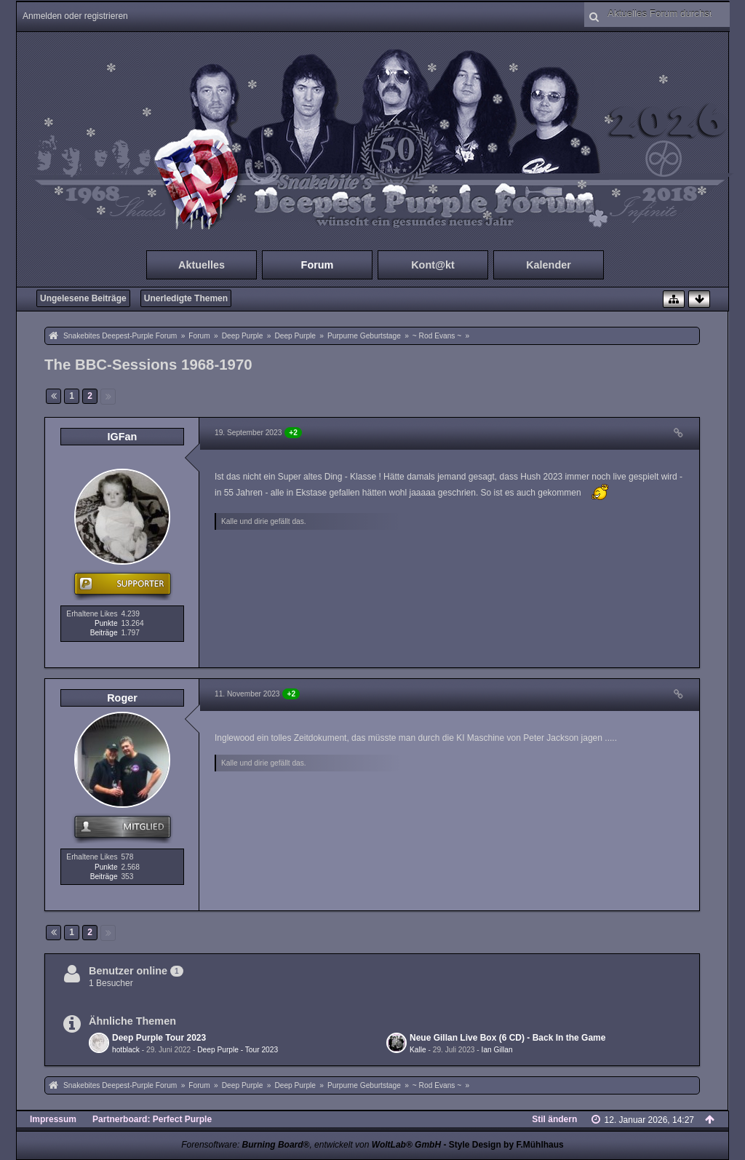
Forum (317, 265)
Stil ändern (554, 1119)
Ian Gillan (497, 1050)
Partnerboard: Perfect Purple (152, 1119)
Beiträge (104, 633)
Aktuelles (201, 265)
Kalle (418, 1050)
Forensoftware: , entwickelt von (311, 1145)
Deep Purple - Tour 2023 (237, 1050)
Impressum (53, 1119)
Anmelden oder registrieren (75, 16)
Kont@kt (433, 265)
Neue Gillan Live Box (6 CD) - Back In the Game (507, 1038)
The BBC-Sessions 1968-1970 (148, 365)
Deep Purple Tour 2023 (159, 1038)
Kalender (548, 265)
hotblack (126, 1050)
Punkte (106, 623)
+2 (293, 433)
